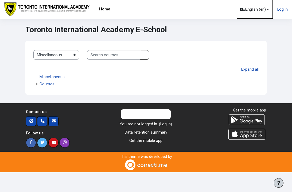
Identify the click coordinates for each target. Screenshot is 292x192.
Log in (282, 9)
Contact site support (145, 113)
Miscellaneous (52, 76)
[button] (255, 9)
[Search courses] (113, 55)
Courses (47, 83)
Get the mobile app (145, 140)
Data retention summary (146, 132)
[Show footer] (278, 183)
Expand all (250, 69)
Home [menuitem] (104, 9)
